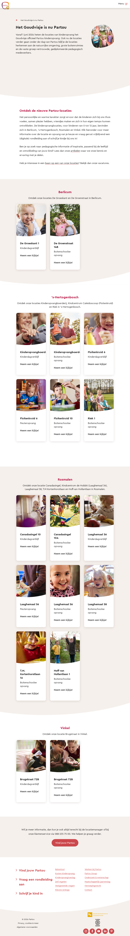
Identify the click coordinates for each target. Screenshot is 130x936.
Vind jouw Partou (65, 842)
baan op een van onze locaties (62, 163)
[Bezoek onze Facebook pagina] (92, 931)
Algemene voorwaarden (27, 927)
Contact (88, 889)
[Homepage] (16, 19)
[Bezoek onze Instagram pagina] (86, 931)
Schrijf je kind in (31, 893)
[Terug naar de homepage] (4, 4)
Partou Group (91, 873)
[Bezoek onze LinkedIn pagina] (105, 931)
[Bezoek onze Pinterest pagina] (111, 931)
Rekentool (60, 869)
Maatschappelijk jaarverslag (97, 881)
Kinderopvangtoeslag (65, 877)
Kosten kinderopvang (65, 873)
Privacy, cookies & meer (28, 923)
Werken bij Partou (93, 869)
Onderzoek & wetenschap (96, 877)
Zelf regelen (60, 881)
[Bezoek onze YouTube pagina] (98, 931)
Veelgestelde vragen (65, 885)
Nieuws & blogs (62, 889)
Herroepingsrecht (93, 885)
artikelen (75, 150)
